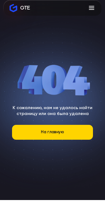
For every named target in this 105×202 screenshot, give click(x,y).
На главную (52, 132)
